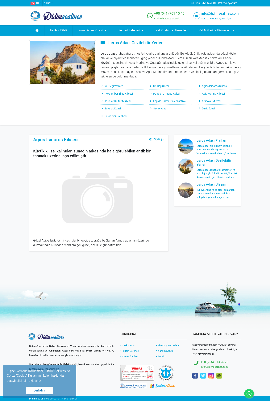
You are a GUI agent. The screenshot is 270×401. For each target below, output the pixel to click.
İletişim (161, 356)
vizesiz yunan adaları (168, 345)
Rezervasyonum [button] (227, 3)
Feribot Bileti (58, 30)
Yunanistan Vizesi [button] (92, 30)
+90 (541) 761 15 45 (169, 13)
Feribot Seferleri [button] (131, 30)
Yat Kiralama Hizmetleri (171, 30)
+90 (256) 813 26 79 (214, 362)
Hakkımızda (127, 345)
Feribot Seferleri (129, 350)
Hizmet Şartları (129, 356)
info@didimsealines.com (220, 13)
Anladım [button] (39, 390)
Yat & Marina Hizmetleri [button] (217, 30)
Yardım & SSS (164, 350)
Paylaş (155, 139)
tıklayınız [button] (35, 380)
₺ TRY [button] (47, 3)
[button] (35, 3)
